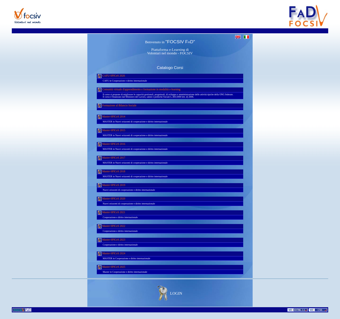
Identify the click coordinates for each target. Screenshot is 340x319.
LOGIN (176, 293)
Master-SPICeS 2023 (111, 240)
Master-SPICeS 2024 (111, 254)
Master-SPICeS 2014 (111, 117)
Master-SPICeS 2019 (111, 185)
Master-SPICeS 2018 (111, 172)
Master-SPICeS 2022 (111, 226)
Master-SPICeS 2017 (111, 158)
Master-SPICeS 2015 (111, 131)
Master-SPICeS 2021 (111, 213)
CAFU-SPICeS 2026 (111, 76)
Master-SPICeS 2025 (111, 267)
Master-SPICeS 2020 (111, 199)
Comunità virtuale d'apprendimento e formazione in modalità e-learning (139, 90)
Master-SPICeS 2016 (111, 144)
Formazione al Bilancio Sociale (117, 105)
